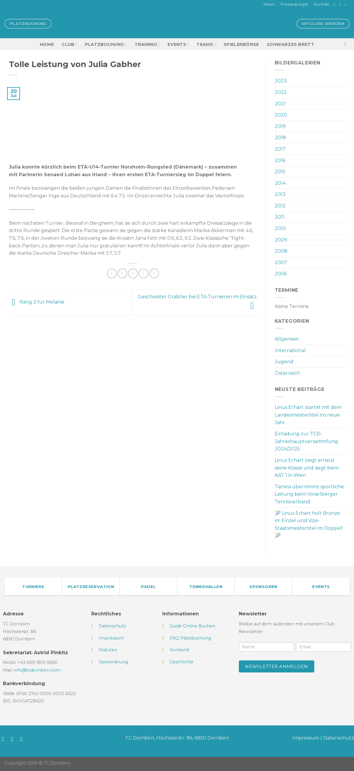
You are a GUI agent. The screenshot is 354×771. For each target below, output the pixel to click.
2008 (281, 251)
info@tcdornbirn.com (37, 670)
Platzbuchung (106, 44)
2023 (281, 81)
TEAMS (206, 44)
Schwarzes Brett (290, 44)
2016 (280, 160)
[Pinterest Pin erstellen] (143, 273)
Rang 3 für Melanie (36, 302)
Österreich (287, 373)
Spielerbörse (241, 44)
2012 (280, 206)
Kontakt (321, 4)
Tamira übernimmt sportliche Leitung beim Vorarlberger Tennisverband (309, 494)
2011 (279, 217)
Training (147, 44)
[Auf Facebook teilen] (112, 273)
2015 (280, 171)
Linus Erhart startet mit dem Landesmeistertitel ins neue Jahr (308, 414)
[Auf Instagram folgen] (341, 5)
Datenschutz (338, 738)
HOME (47, 44)
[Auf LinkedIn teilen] (154, 273)
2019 (280, 126)
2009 (281, 240)
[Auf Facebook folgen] (335, 5)
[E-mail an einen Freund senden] (133, 273)
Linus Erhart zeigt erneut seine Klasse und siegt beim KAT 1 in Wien (307, 467)
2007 (281, 262)
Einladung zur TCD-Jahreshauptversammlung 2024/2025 (306, 441)
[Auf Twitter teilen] (122, 273)
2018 (280, 137)
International (290, 350)
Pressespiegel (294, 4)
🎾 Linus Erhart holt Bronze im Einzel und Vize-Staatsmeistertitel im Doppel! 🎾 (309, 524)
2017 (280, 149)
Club (69, 44)
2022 (281, 92)
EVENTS (178, 44)
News (269, 4)
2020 (281, 115)
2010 (280, 228)
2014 (280, 183)
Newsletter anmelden (276, 666)
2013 (280, 194)
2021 (280, 103)
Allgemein (287, 339)
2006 (281, 274)
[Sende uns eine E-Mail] (346, 5)
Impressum (305, 738)
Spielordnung (113, 662)
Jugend (284, 361)
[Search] (347, 44)
